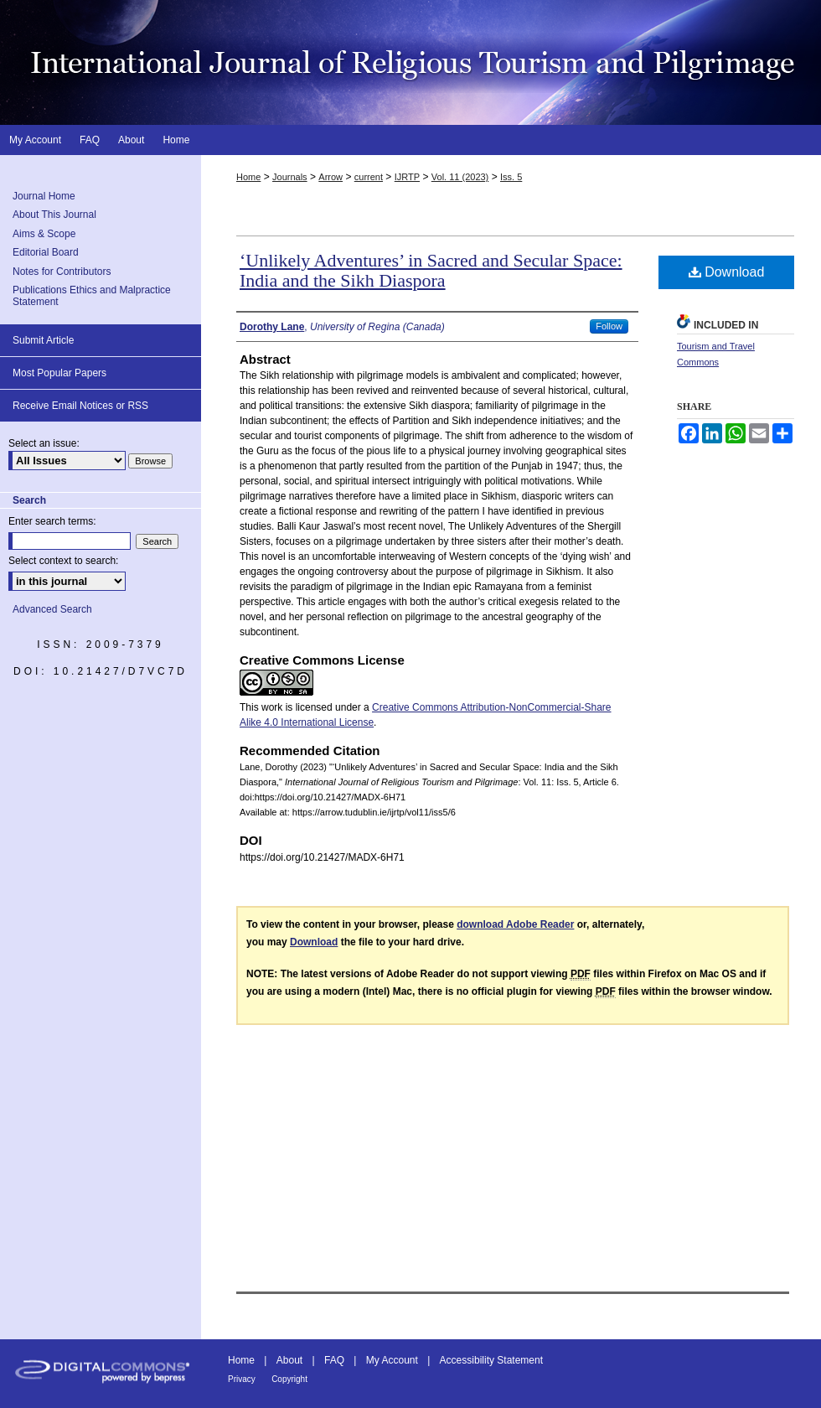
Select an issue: (44, 443)
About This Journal (54, 214)
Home (248, 177)
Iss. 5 (511, 177)
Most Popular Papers (59, 373)
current (368, 177)
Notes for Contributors (62, 271)
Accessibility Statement (491, 1360)
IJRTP (407, 177)
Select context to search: (63, 561)
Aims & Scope (44, 234)
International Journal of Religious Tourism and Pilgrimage (410, 62)
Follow (609, 326)
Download (727, 272)
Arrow (330, 177)
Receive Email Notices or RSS (80, 406)
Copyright (289, 1379)
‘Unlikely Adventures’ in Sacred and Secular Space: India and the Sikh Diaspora (431, 270)
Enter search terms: (52, 521)
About (289, 1360)
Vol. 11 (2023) (460, 177)
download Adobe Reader (515, 924)
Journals (289, 177)
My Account (392, 1360)
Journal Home (44, 196)
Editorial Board (46, 252)
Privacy (242, 1379)
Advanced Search (52, 609)
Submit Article (43, 340)
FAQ (334, 1360)
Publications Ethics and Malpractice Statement (92, 296)
